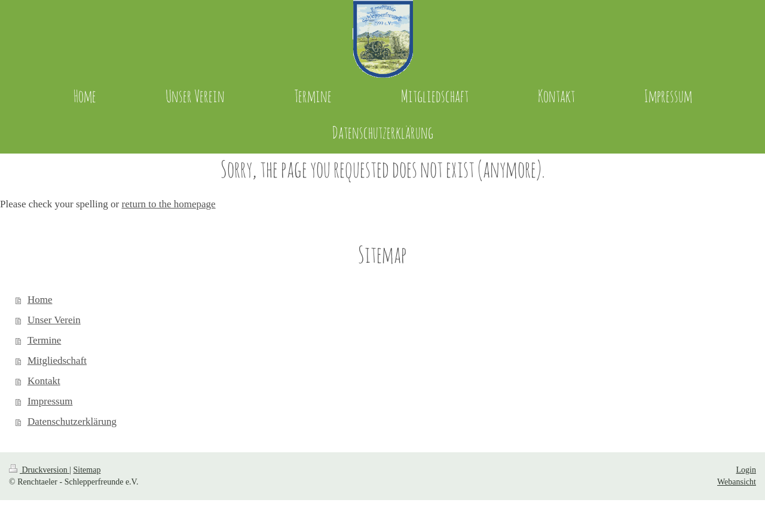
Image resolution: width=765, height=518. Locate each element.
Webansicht (736, 481)
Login (746, 469)
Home (40, 299)
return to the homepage (168, 204)
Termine (44, 340)
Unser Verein (54, 320)
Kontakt (43, 381)
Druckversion (39, 469)
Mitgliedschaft (57, 360)
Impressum (50, 401)
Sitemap (87, 469)
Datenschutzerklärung (72, 421)
